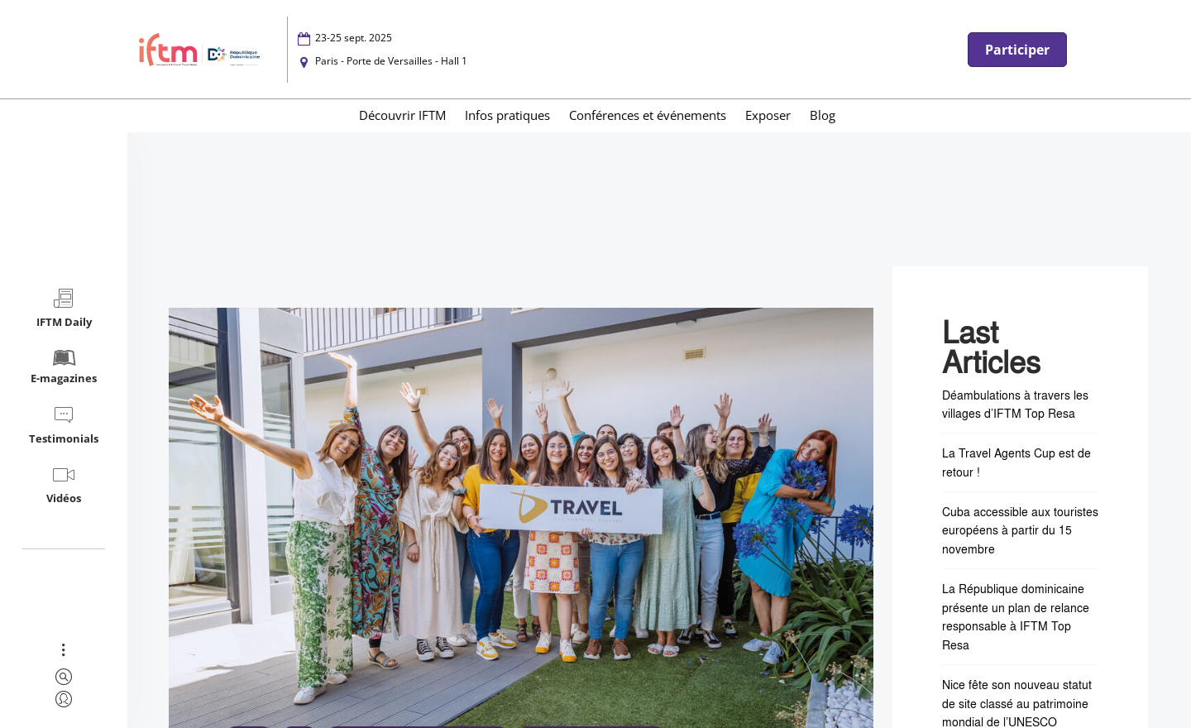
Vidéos (63, 484)
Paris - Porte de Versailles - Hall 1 (391, 61)
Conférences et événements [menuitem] (647, 115)
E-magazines (64, 366)
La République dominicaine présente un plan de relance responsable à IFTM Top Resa (1015, 616)
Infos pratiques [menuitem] (507, 115)
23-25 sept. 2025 (353, 38)
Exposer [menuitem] (768, 115)
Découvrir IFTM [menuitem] (402, 115)
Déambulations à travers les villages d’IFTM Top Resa (1015, 404)
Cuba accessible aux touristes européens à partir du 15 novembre (1020, 530)
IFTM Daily (64, 308)
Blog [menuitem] (822, 115)
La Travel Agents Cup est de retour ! (1016, 462)
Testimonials (63, 425)
